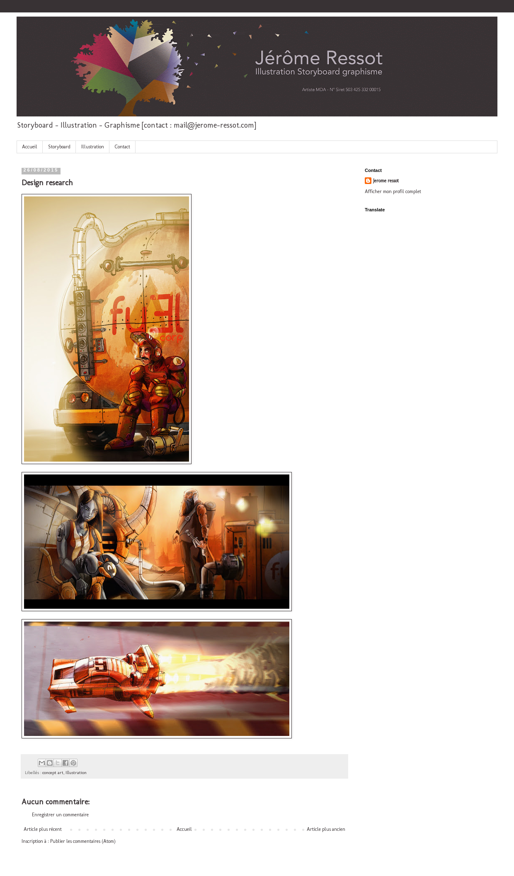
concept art (52, 772)
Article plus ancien (326, 829)
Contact (122, 147)
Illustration (92, 147)
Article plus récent (43, 829)
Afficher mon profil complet (393, 191)
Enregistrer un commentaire (60, 815)
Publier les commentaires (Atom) (83, 841)
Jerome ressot (386, 181)
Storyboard (59, 147)
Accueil (29, 147)
